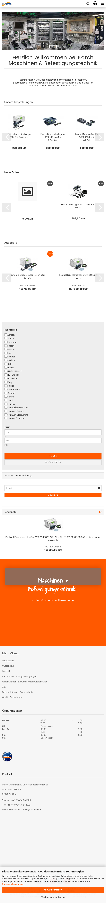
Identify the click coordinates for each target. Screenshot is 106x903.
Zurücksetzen (53, 462)
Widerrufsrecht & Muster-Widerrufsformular (24, 681)
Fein (8, 353)
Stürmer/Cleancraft (16, 414)
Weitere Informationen (53, 897)
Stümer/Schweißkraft (17, 407)
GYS (8, 364)
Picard (9, 396)
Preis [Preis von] (7, 427)
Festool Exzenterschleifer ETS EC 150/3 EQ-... (78, 276)
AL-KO (9, 338)
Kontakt (6, 671)
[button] (6, 137)
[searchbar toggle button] (87, 3)
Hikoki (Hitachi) (14, 371)
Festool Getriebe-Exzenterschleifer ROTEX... (27, 276)
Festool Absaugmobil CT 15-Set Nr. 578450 (78, 206)
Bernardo (11, 342)
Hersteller (11, 329)
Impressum (8, 660)
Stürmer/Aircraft (14, 411)
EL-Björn (10, 349)
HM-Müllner (12, 374)
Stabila (9, 400)
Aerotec (10, 334)
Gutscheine (8, 665)
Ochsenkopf (12, 389)
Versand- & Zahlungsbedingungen (19, 676)
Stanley (10, 404)
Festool (10, 356)
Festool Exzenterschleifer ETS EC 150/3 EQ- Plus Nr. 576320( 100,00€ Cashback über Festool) (53, 539)
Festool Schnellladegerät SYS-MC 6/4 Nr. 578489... (53, 137)
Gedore (10, 360)
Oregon (10, 393)
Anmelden (53, 495)
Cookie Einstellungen (12, 697)
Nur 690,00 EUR (53, 548)
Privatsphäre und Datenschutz (17, 692)
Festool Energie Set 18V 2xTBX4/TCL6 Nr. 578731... (86, 137)
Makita (9, 385)
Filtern (53, 455)
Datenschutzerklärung (12, 884)
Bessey (9, 345)
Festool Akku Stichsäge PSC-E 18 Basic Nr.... (19, 135)
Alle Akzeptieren (53, 889)
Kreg (8, 382)
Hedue (9, 367)
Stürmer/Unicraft (15, 418)
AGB (4, 687)
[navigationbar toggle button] (102, 3)
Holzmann (11, 378)
